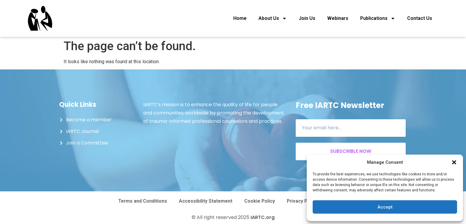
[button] (454, 162)
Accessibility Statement (205, 201)
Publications (377, 18)
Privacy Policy (302, 201)
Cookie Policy (259, 201)
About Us (273, 18)
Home (240, 18)
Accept (385, 207)
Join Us (307, 18)
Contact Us (419, 18)
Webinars (337, 18)
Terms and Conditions (142, 201)
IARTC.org (263, 217)
